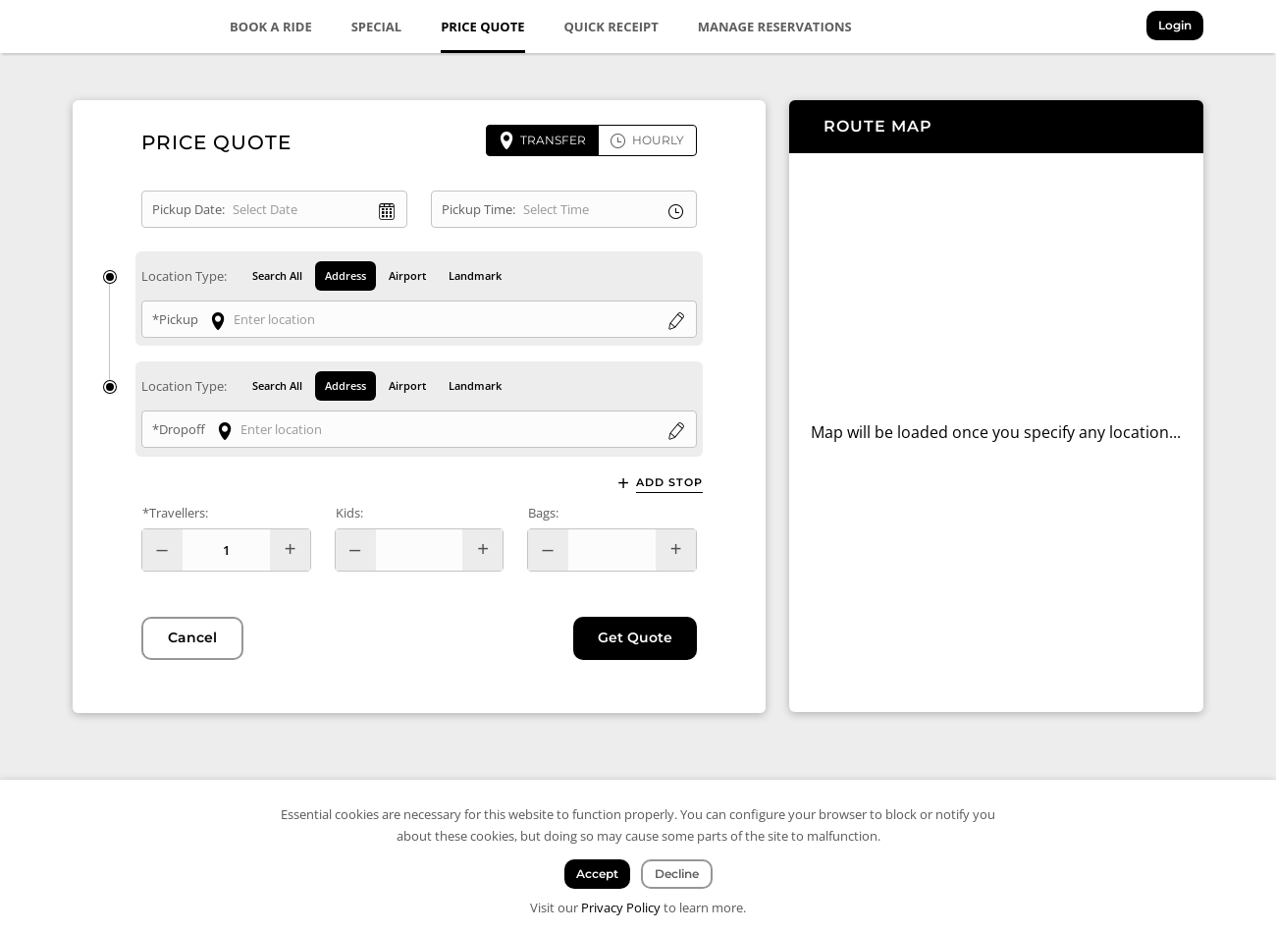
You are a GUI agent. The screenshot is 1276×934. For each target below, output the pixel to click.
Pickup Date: (188, 209)
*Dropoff (178, 430)
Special (376, 26)
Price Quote (482, 26)
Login (1175, 25)
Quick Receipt (611, 26)
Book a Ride (271, 26)
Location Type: (184, 276)
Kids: (349, 513)
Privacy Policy (621, 907)
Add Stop (669, 482)
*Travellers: (175, 513)
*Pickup (175, 319)
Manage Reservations (775, 26)
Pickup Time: (478, 209)
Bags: (543, 513)
